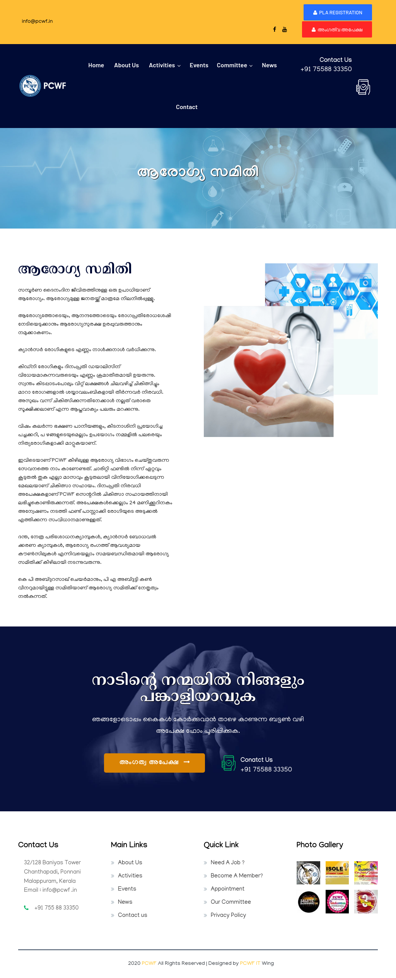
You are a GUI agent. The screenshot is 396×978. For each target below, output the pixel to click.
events (198, 64)
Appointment (227, 889)
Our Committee (231, 902)
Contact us (132, 916)
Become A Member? (237, 876)
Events (127, 889)
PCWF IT (250, 964)
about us (126, 64)
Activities (164, 64)
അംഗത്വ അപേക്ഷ (337, 29)
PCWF (150, 964)
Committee (234, 64)
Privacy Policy (228, 916)
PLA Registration (337, 12)
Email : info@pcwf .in (50, 891)
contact (187, 106)
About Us (130, 863)
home (96, 64)
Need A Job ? (227, 863)
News (269, 64)
